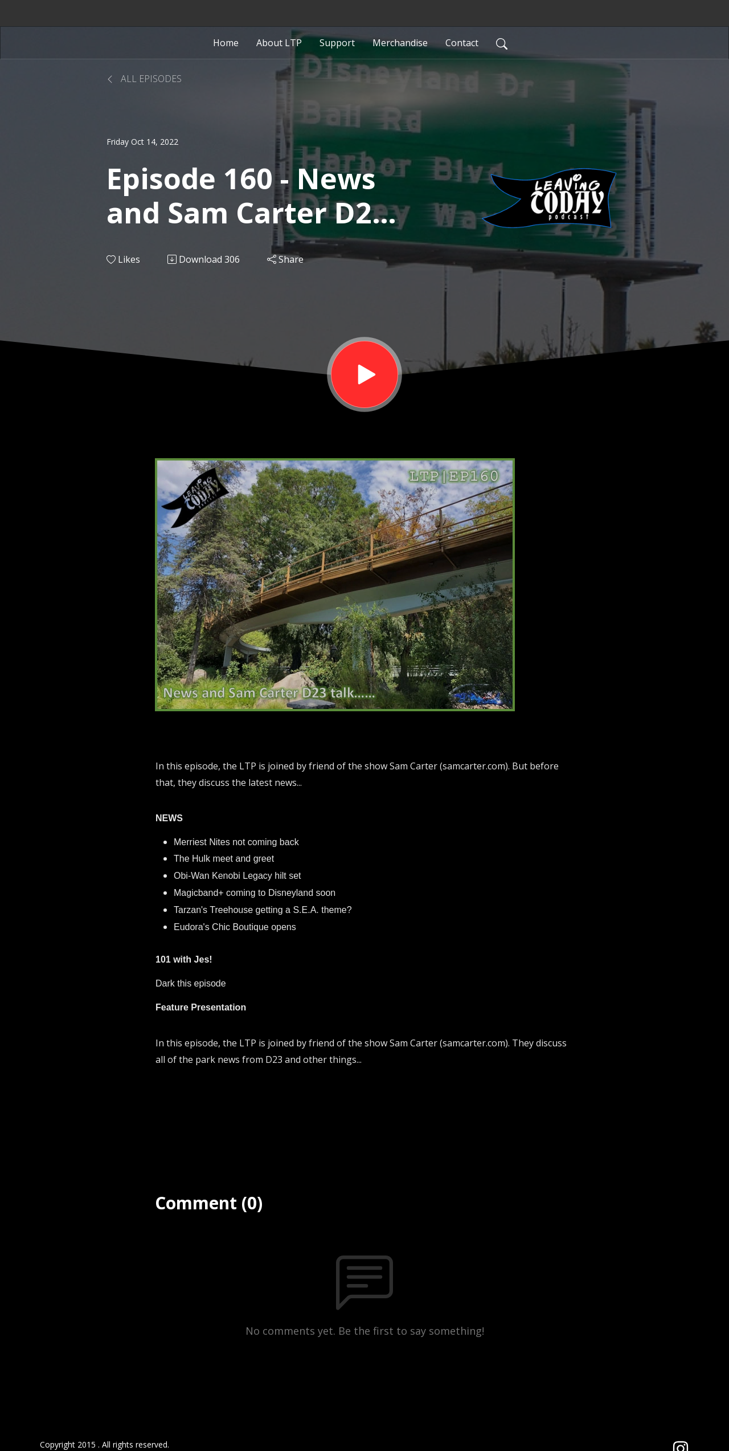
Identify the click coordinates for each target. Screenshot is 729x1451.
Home (226, 42)
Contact (461, 42)
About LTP (279, 42)
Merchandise (400, 42)
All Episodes (144, 78)
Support (337, 42)
